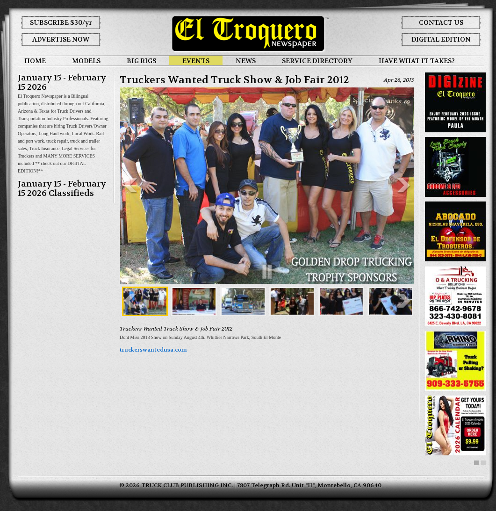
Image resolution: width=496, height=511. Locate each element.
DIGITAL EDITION (441, 39)
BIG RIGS (141, 61)
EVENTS (195, 61)
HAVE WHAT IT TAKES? (417, 61)
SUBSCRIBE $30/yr (61, 22)
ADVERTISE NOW (60, 39)
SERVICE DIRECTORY (317, 61)
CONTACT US (441, 22)
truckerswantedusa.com (153, 349)
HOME (35, 61)
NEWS (246, 61)
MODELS (86, 61)
